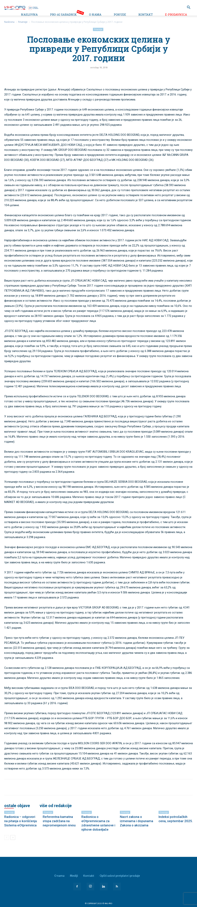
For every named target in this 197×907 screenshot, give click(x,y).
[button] (188, 8)
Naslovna (29, 14)
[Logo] (21, 7)
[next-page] (12, 837)
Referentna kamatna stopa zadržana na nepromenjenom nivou (59, 821)
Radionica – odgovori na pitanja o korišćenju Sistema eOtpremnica (20, 821)
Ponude (120, 14)
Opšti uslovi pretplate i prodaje (120, 875)
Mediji (74, 875)
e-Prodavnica (176, 14)
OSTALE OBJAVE (17, 805)
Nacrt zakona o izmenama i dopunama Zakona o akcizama (136, 821)
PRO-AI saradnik (63, 14)
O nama (95, 14)
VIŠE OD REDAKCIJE (56, 805)
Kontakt (145, 14)
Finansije (23, 22)
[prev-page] (6, 837)
